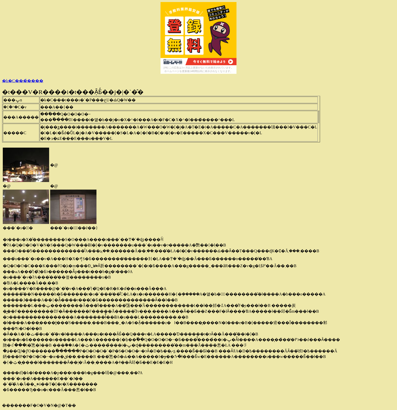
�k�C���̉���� (22, 81)
